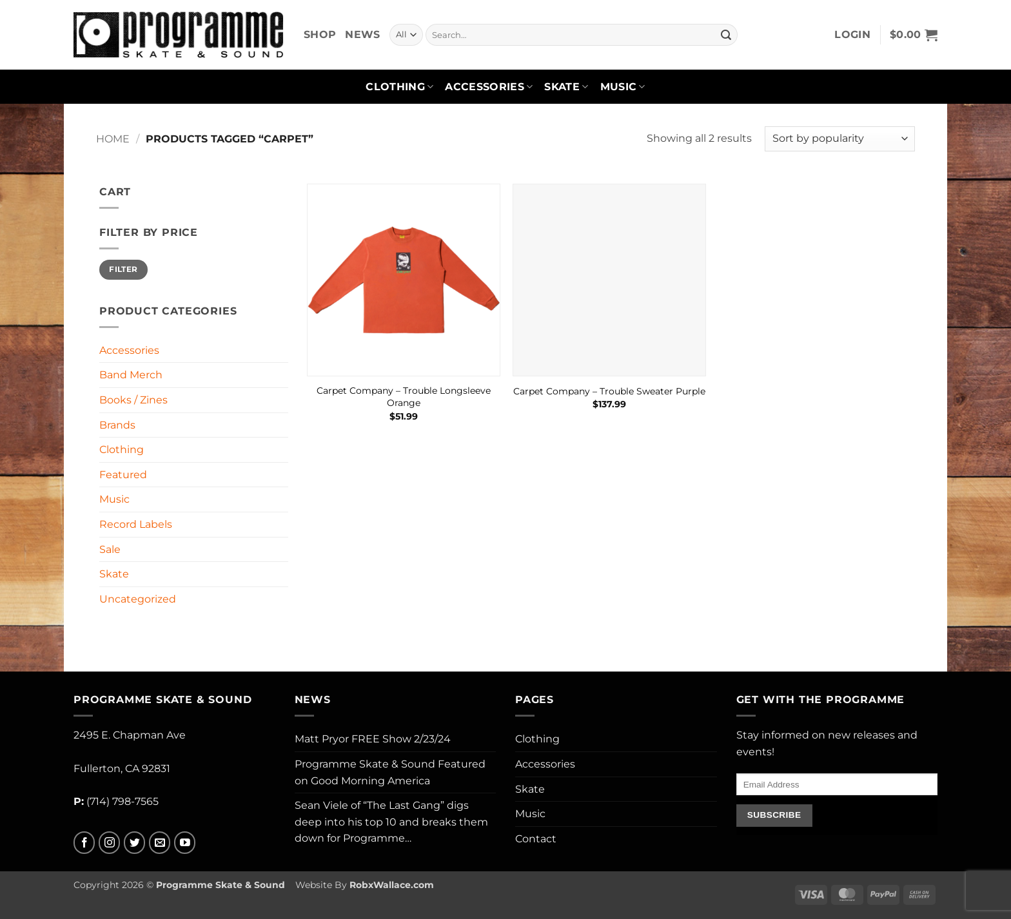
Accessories (489, 87)
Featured (123, 475)
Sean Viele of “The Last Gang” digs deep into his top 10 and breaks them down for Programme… (391, 821)
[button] (852, 34)
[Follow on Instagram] (109, 842)
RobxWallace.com (391, 885)
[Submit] (726, 35)
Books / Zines (133, 400)
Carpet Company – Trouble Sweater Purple (609, 391)
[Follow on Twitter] (134, 842)
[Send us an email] (159, 842)
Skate (566, 87)
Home (113, 139)
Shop (320, 34)
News (362, 34)
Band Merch (130, 375)
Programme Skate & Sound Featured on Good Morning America (390, 772)
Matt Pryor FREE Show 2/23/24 (373, 739)
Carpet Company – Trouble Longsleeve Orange (404, 397)
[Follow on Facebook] (84, 842)
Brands (117, 425)
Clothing (399, 87)
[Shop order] (840, 138)
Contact (535, 839)
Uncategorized (137, 599)
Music (622, 87)
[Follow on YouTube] (184, 842)
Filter (123, 269)
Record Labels (135, 524)
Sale (110, 549)
